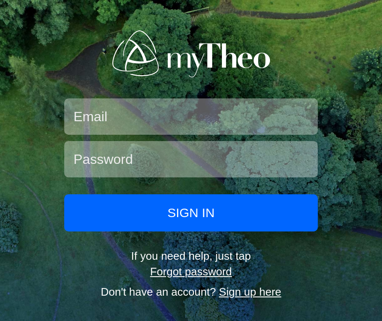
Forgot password (191, 271)
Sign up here (250, 292)
